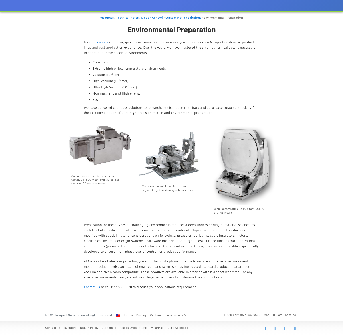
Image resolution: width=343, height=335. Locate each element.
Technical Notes (127, 18)
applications (98, 42)
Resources (106, 18)
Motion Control (152, 18)
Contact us (92, 287)
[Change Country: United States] (118, 315)
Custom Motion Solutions (183, 18)
